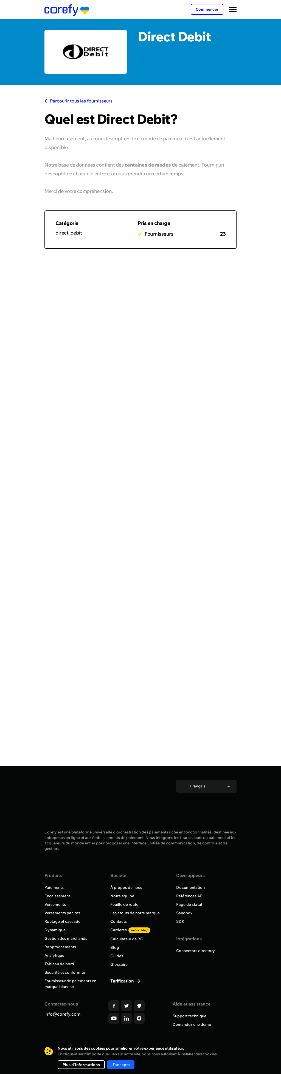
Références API (190, 895)
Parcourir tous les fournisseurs (78, 101)
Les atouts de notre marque (135, 912)
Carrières (130, 929)
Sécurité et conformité (64, 972)
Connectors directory (195, 950)
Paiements (54, 887)
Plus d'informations (81, 1064)
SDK (180, 921)
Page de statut (189, 904)
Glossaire (119, 964)
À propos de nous (126, 887)
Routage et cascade (62, 921)
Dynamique (55, 929)
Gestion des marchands (65, 938)
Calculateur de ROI (127, 938)
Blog (114, 947)
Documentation (190, 887)
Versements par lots (62, 912)
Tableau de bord (59, 963)
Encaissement (57, 895)
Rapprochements (60, 946)
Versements (55, 904)
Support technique (189, 1015)
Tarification (122, 981)
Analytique (54, 955)
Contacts (118, 921)
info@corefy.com (62, 1014)
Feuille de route (124, 904)
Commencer (207, 9)
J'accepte (120, 1064)
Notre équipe (122, 895)
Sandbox (184, 912)
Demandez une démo (192, 1024)
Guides (116, 955)
